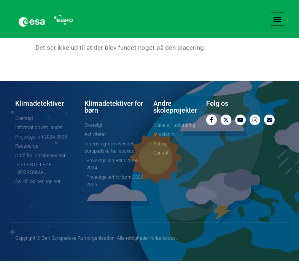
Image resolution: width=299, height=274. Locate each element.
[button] (277, 19)
